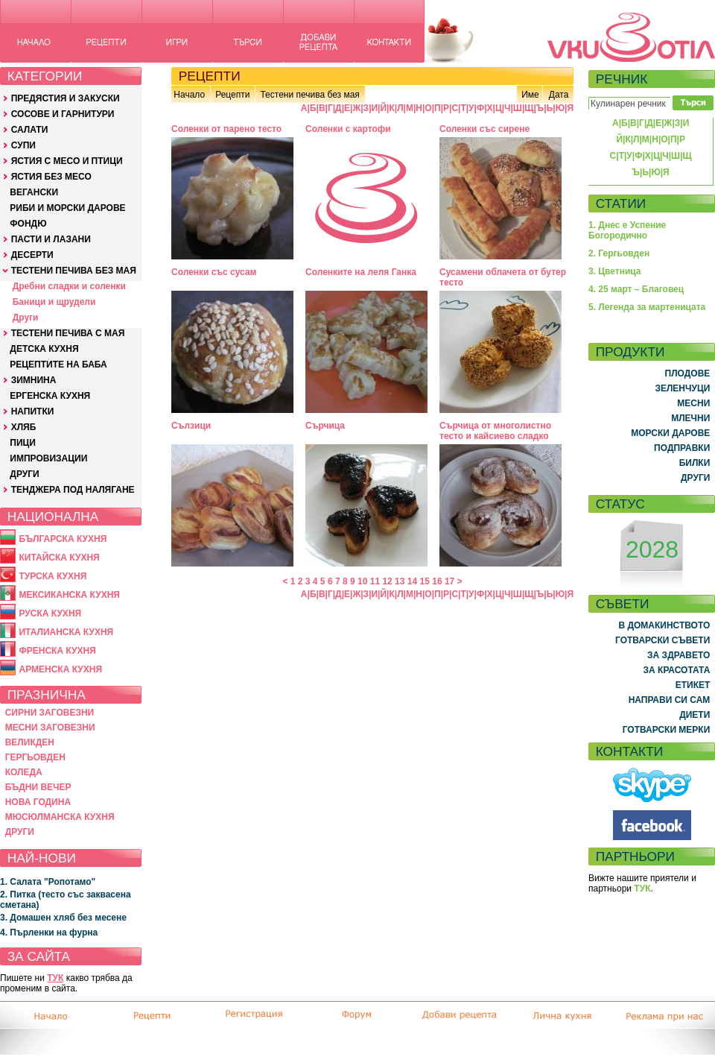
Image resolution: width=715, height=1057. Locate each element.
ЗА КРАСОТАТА (677, 670)
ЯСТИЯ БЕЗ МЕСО (51, 176)
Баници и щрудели (54, 302)
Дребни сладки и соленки (69, 286)
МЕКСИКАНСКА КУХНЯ (69, 595)
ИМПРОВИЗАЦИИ (48, 458)
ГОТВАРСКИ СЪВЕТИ (662, 640)
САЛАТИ (29, 129)
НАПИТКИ (32, 411)
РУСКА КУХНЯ (50, 613)
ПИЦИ (23, 443)
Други (26, 317)
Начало (189, 94)
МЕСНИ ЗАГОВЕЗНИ (50, 727)
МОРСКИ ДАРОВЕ (670, 433)
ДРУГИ (24, 474)
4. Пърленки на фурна (49, 932)
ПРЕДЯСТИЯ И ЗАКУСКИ (65, 98)
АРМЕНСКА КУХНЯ (60, 669)
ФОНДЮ (28, 223)
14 (412, 581)
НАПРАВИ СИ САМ (670, 700)
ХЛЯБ (23, 427)
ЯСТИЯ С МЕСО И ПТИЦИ (67, 161)
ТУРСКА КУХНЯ (52, 576)
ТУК (55, 978)
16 (437, 581)
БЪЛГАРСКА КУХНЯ (63, 539)
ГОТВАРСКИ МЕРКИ (667, 730)
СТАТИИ (621, 203)
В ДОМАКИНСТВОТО (664, 625)
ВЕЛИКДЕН (29, 742)
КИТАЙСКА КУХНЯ (59, 557)
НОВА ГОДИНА (38, 802)
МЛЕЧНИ (690, 418)
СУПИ (23, 145)
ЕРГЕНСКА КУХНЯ (50, 396)
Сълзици (191, 425)
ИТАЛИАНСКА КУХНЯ (66, 632)
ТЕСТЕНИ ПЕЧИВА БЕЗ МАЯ (73, 270)
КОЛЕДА (23, 772)
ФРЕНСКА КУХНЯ (57, 651)
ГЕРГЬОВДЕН (35, 757)
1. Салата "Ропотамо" (47, 882)
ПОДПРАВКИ (682, 448)
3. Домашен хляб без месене (63, 917)
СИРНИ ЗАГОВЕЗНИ (50, 712)
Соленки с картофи (348, 129)
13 (399, 581)
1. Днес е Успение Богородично (627, 230)
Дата (559, 94)
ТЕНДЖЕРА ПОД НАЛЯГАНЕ (73, 490)
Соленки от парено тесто (226, 129)
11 (375, 581)
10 (362, 581)
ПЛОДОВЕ (688, 373)
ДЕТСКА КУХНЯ (44, 349)
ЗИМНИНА (34, 380)
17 (449, 581)
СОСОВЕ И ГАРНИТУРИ (63, 114)
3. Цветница (614, 271)
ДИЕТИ (694, 715)
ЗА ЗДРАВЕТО (678, 655)
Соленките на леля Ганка (360, 272)
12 (387, 581)
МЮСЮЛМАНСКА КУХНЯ (60, 817)
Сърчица (325, 425)
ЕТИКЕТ (693, 685)
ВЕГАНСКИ (34, 192)
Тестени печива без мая (309, 94)
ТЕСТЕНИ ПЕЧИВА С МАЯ (68, 333)
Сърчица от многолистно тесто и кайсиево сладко (495, 430)
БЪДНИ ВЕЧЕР (38, 787)
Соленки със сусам (214, 272)
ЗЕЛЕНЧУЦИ (682, 388)
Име (530, 94)
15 (425, 581)
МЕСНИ (693, 403)
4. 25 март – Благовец (636, 289)
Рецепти (232, 94)
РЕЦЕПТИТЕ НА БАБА (58, 364)
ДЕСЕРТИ (32, 255)
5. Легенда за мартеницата (646, 307)
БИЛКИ (695, 463)
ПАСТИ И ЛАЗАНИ (51, 239)
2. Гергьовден (618, 253)
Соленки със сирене (484, 129)
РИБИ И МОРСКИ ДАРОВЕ (67, 208)
